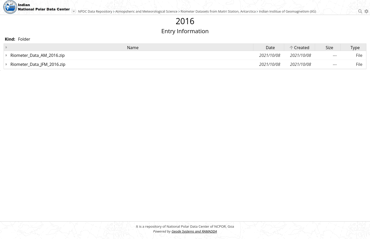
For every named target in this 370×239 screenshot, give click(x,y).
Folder (24, 39)
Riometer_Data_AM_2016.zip (38, 55)
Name (132, 47)
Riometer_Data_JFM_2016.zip (38, 64)
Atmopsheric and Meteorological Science (146, 11)
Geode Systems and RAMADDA (194, 231)
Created (299, 47)
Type (355, 47)
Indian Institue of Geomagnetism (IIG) (287, 11)
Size (329, 47)
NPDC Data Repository (95, 11)
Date (270, 47)
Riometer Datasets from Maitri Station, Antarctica (218, 11)
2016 (184, 20)
